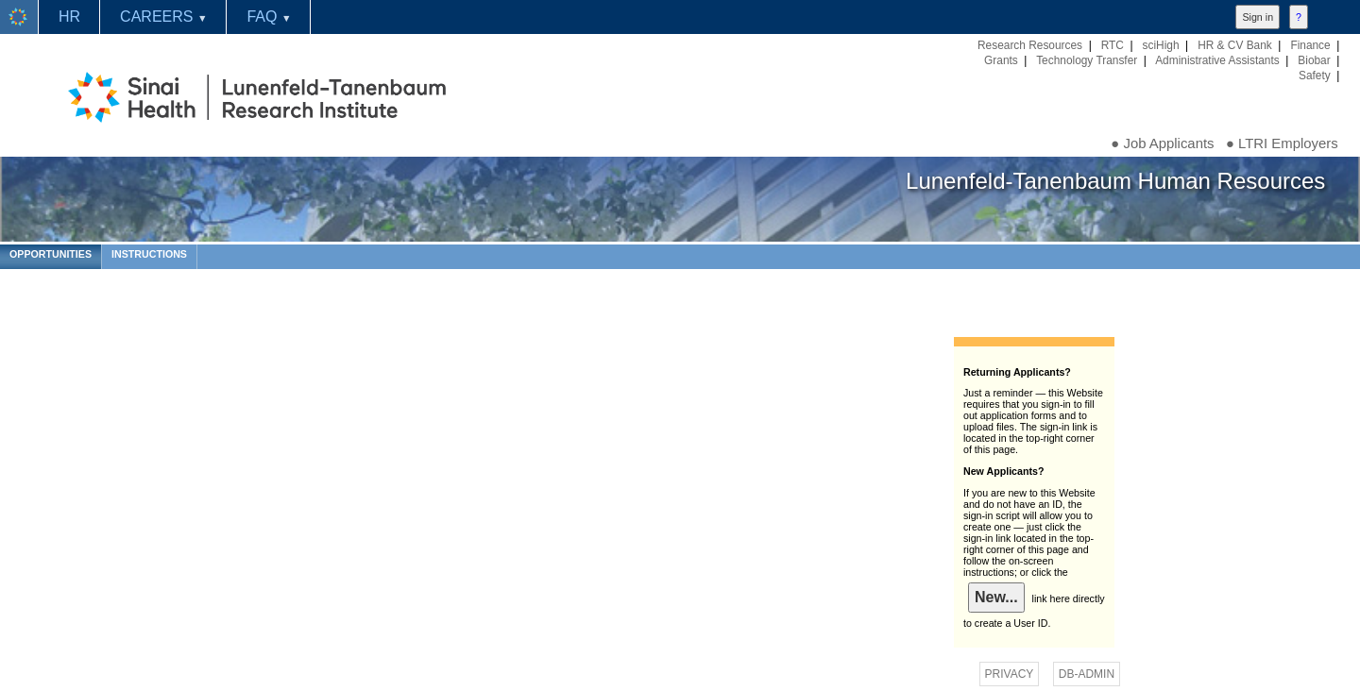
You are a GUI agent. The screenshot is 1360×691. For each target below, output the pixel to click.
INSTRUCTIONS (149, 254)
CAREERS (163, 16)
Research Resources (1030, 45)
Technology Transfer (1086, 60)
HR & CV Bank (1235, 45)
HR (69, 16)
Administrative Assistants (1217, 60)
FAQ (268, 16)
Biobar (1314, 60)
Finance (1310, 45)
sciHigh (1161, 45)
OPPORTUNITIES (50, 254)
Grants (1001, 60)
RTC (1112, 45)
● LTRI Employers (1282, 143)
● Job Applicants (1162, 143)
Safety (1315, 75)
